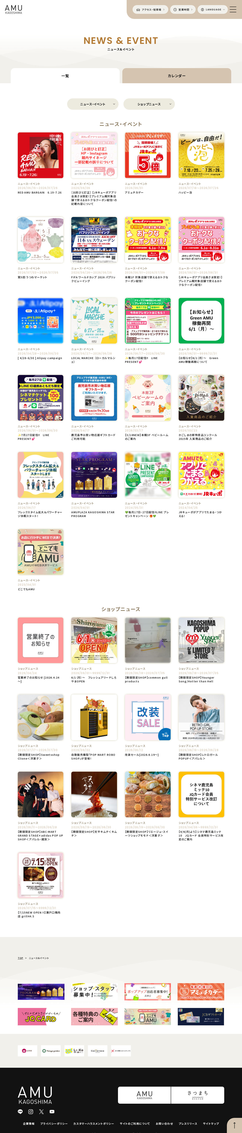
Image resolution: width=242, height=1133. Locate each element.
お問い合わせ (164, 1123)
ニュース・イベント (92, 104)
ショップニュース (149, 104)
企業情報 (29, 1123)
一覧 (65, 75)
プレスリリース (188, 1123)
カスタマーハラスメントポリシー (94, 1123)
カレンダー (177, 75)
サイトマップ (211, 1123)
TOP (20, 958)
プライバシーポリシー (54, 1123)
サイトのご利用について (135, 1123)
